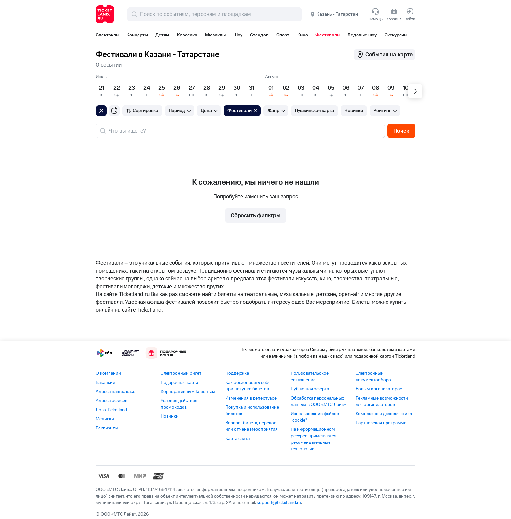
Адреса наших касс (115, 391)
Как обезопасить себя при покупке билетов (248, 385)
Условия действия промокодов (179, 404)
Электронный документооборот (374, 376)
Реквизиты (107, 428)
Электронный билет (181, 373)
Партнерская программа (381, 423)
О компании (108, 373)
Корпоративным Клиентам (188, 391)
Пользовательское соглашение (309, 376)
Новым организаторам (379, 389)
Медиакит (106, 419)
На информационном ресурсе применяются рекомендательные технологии (313, 439)
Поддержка (237, 373)
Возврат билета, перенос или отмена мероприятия (252, 426)
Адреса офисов (111, 401)
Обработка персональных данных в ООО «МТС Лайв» (318, 401)
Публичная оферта (310, 389)
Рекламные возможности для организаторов (382, 401)
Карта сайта (238, 438)
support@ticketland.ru (279, 502)
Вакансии (105, 382)
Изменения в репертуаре (251, 398)
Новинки (170, 416)
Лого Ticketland (111, 410)
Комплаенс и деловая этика (384, 414)
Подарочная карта (179, 382)
